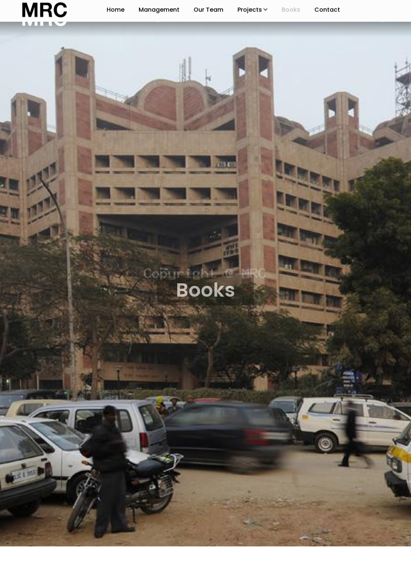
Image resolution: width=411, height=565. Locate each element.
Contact (327, 18)
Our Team (208, 18)
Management (159, 18)
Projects (252, 18)
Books (291, 18)
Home (115, 18)
